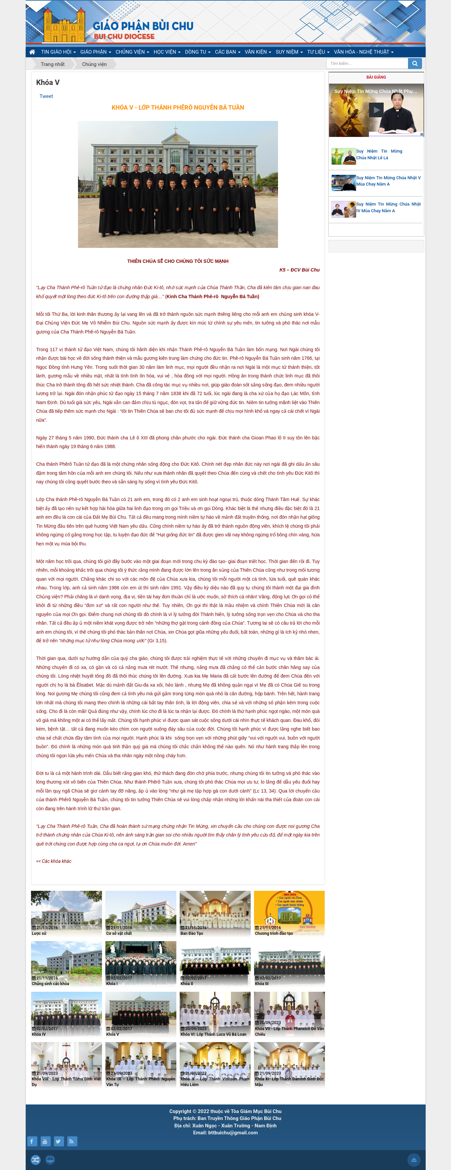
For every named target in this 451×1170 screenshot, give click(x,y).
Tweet (46, 96)
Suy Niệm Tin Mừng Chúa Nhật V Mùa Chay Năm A (388, 181)
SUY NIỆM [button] (289, 53)
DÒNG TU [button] (198, 53)
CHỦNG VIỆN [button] (132, 53)
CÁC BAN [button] (228, 53)
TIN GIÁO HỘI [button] (58, 53)
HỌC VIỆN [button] (167, 53)
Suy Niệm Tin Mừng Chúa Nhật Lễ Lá (379, 154)
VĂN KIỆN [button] (258, 53)
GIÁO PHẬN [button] (95, 53)
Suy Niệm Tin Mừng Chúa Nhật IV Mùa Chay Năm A (388, 207)
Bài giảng (376, 77)
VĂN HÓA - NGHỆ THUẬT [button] (364, 53)
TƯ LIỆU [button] (318, 53)
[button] (376, 110)
